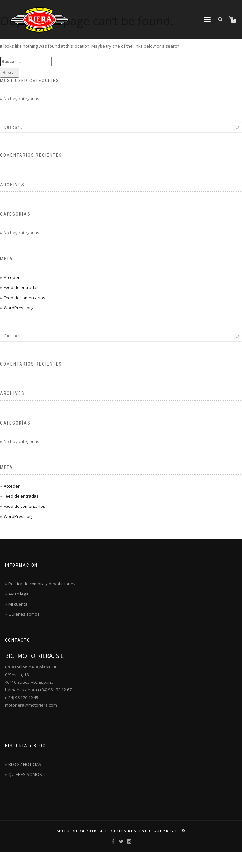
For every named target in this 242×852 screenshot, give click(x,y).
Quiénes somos (24, 614)
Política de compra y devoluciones (41, 584)
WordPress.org (18, 308)
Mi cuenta (18, 604)
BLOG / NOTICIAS (24, 764)
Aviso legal (19, 594)
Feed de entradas (21, 287)
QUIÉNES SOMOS (25, 774)
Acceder (12, 277)
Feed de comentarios (24, 298)
